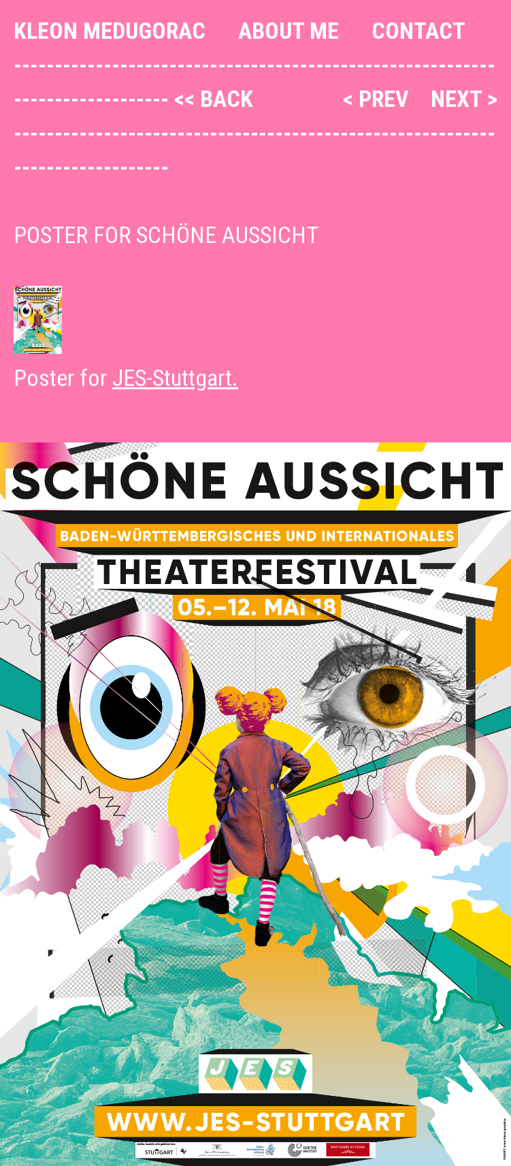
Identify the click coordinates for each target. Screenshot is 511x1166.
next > (464, 98)
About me (288, 30)
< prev (378, 98)
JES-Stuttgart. (175, 377)
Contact (418, 30)
